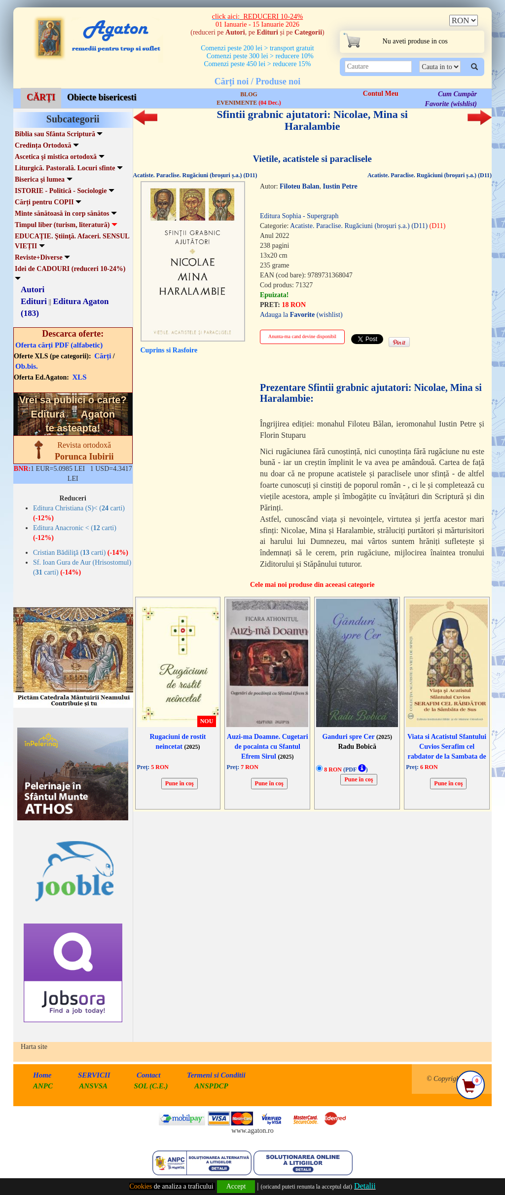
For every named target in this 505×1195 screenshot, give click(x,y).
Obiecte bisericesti (101, 97)
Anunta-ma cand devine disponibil (302, 336)
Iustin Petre (340, 186)
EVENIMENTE (248, 102)
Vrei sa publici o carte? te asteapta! (73, 413)
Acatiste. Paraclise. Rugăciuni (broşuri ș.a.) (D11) (195, 175)
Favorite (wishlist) (451, 104)
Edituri (34, 301)
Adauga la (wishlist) (301, 314)
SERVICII (94, 1075)
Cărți (102, 356)
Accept (236, 1186)
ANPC (43, 1086)
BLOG (248, 94)
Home (42, 1075)
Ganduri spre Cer (357, 736)
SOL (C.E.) (152, 1086)
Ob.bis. (26, 366)
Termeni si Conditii (216, 1075)
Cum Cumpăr (457, 94)
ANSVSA (93, 1086)
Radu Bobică (357, 746)
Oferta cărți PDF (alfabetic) (59, 345)
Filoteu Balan (300, 186)
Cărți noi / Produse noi (258, 81)
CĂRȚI (41, 97)
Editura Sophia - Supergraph (299, 216)
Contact (148, 1075)
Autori (32, 289)
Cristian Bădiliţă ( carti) (80, 552)
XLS (79, 377)
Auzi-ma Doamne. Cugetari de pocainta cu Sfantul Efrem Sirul (267, 746)
